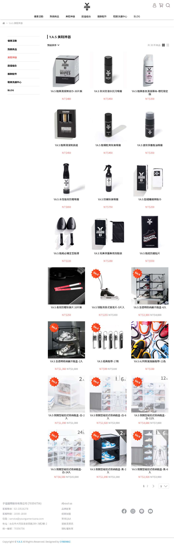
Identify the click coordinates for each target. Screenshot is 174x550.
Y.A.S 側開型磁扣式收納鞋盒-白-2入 (66, 417)
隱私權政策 (67, 528)
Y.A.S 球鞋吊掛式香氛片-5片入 (108, 307)
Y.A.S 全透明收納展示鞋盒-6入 (150, 307)
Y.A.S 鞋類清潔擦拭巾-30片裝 (66, 91)
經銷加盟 (66, 513)
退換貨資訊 (67, 523)
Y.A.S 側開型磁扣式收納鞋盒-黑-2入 (108, 471)
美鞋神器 (70, 16)
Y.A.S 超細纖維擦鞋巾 (149, 199)
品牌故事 (66, 508)
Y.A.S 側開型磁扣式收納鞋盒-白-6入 (108, 417)
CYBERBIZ (65, 541)
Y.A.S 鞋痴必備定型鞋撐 (66, 253)
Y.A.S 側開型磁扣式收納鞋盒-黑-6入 (150, 471)
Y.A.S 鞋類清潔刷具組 (66, 145)
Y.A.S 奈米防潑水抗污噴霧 (108, 91)
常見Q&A (66, 518)
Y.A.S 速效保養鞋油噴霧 (150, 145)
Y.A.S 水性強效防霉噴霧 (66, 199)
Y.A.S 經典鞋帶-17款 (108, 361)
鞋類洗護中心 (120, 16)
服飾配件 (102, 16)
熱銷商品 (54, 16)
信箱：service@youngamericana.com (23, 518)
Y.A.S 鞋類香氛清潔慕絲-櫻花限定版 (150, 93)
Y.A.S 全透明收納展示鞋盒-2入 (66, 361)
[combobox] (53, 45)
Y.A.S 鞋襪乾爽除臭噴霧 (108, 145)
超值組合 (86, 16)
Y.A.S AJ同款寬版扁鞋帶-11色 (150, 361)
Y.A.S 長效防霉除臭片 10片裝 (66, 307)
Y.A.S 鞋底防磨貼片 (150, 253)
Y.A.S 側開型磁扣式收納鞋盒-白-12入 (150, 417)
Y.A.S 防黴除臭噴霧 (108, 199)
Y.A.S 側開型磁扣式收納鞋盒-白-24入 (66, 471)
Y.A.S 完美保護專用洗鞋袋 (108, 253)
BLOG (137, 16)
